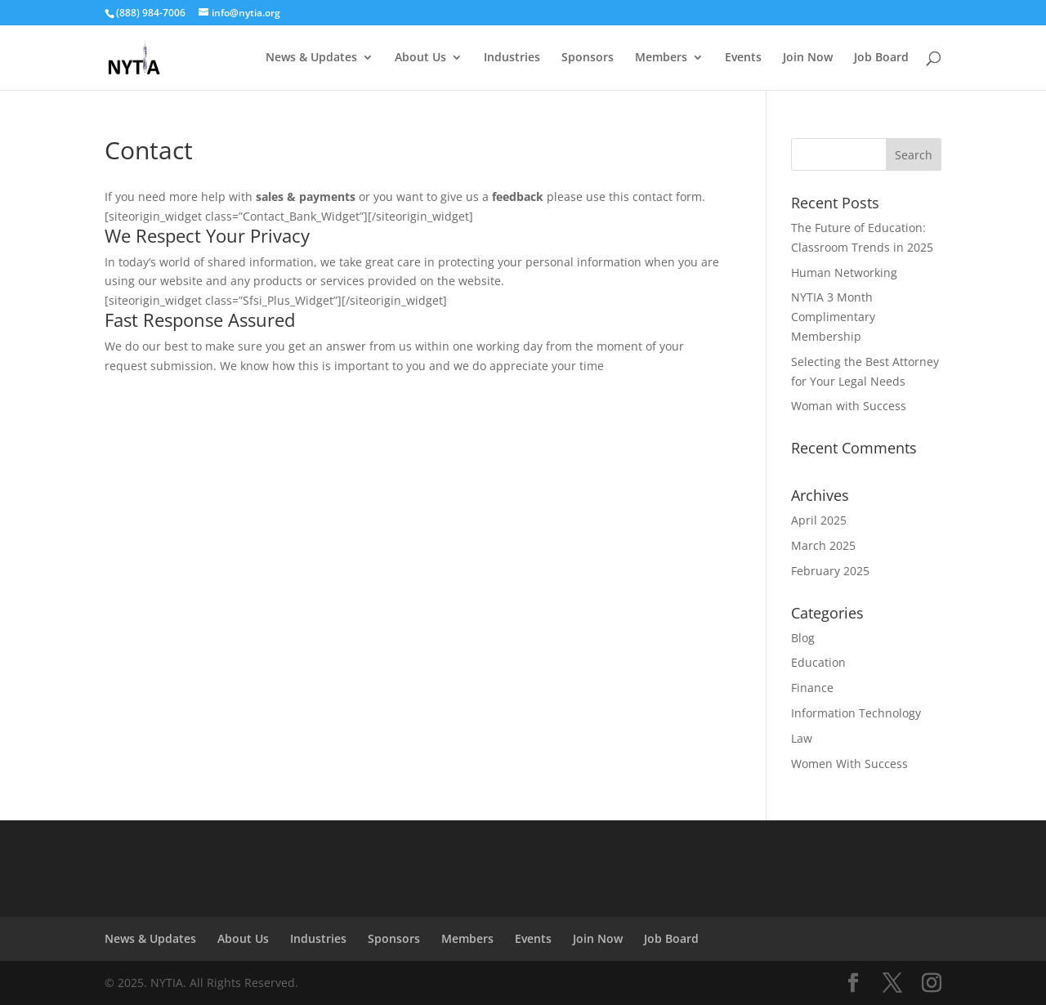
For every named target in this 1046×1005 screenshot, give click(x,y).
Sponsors (587, 58)
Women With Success (849, 763)
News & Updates (311, 58)
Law (801, 738)
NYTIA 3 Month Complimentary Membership (833, 316)
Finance (812, 687)
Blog (803, 637)
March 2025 (823, 545)
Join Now (808, 58)
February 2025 (830, 570)
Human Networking (844, 272)
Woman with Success (848, 405)
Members (661, 58)
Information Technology (856, 713)
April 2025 (819, 520)
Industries (512, 58)
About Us (420, 58)
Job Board (881, 58)
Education (818, 662)
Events (743, 58)
